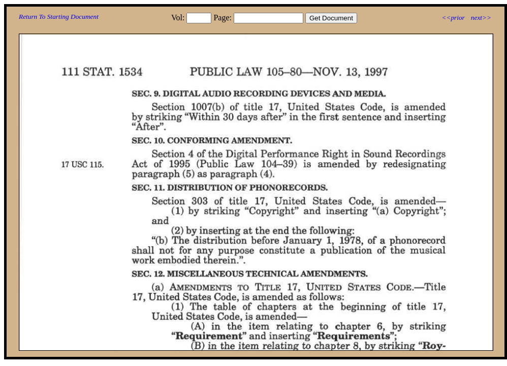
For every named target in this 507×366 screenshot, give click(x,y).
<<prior (452, 17)
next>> (481, 17)
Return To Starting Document (59, 16)
